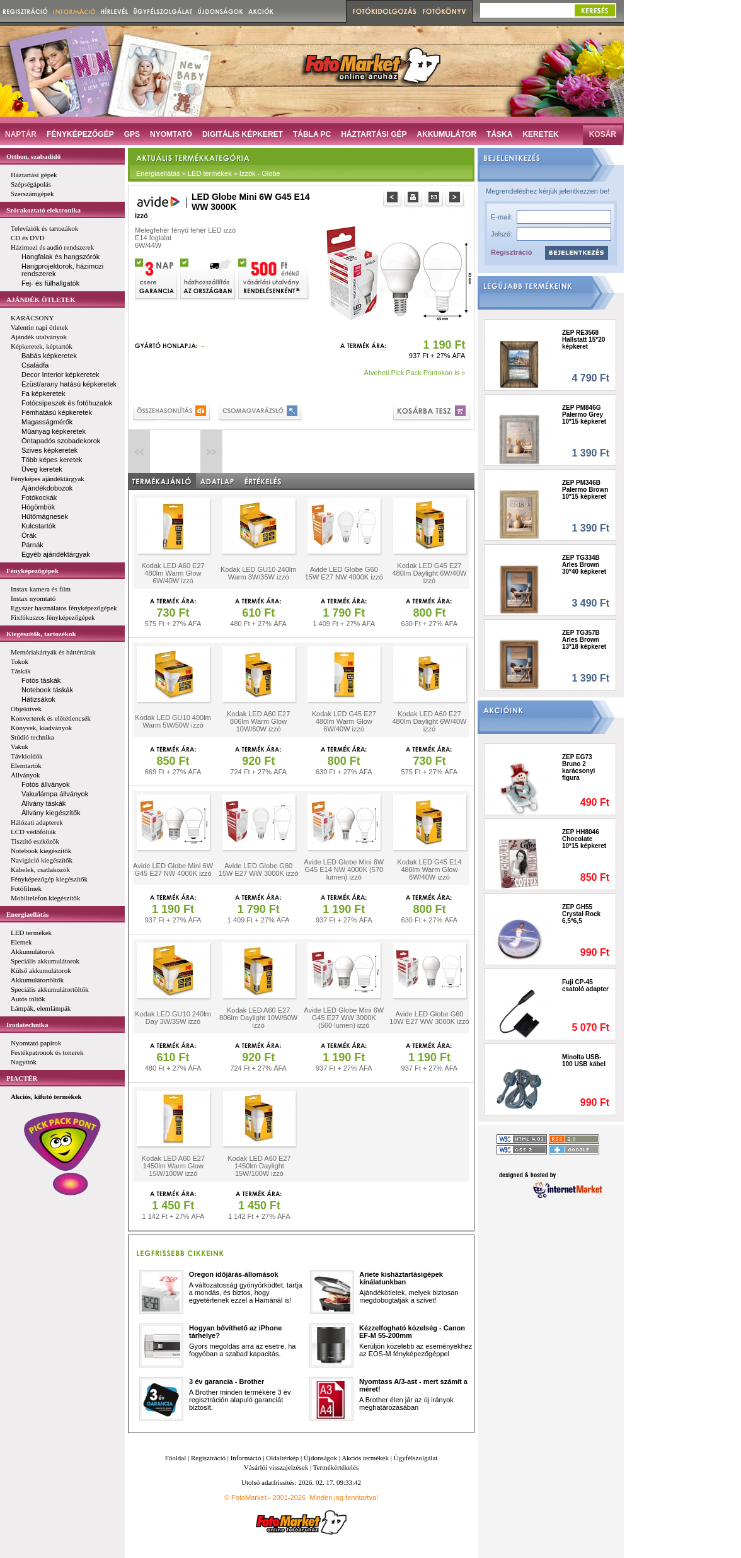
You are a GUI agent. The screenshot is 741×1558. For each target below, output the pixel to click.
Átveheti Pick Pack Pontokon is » (415, 372)
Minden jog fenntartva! (343, 1497)
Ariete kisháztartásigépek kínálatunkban (401, 1278)
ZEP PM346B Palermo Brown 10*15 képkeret (585, 489)
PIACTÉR (22, 1078)
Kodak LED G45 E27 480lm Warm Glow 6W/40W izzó (344, 721)
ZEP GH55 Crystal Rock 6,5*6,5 (581, 914)
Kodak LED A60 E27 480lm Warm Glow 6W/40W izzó (172, 573)
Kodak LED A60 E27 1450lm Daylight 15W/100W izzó (258, 1165)
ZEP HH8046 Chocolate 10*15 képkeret (584, 838)
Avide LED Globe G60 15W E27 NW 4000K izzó (344, 573)
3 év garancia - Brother (226, 1381)
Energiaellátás (27, 914)
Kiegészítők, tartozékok (41, 633)
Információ (246, 1458)
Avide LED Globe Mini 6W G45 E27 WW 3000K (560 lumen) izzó (344, 1017)
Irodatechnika (27, 1024)
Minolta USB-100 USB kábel (584, 1060)
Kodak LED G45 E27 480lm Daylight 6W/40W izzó (429, 573)
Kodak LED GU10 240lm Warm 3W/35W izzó (258, 573)
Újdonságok (320, 1458)
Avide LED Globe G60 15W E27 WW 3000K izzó (259, 869)
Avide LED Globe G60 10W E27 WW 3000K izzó (429, 1017)
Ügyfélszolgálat (416, 1458)
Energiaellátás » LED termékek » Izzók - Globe (208, 173)
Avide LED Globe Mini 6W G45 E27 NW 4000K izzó (173, 869)
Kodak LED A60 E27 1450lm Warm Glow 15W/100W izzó (173, 1165)
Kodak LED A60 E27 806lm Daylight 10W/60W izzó (258, 1017)
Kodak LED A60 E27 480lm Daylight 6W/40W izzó (429, 721)
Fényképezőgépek (32, 570)
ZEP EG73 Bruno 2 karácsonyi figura (578, 767)
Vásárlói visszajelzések (276, 1467)
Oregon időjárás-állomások (234, 1274)
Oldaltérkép (282, 1458)
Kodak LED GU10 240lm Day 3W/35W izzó (172, 1017)
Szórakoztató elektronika (43, 210)
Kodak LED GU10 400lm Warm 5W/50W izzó (172, 721)
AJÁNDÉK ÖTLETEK (41, 299)
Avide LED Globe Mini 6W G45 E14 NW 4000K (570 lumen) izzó (344, 869)
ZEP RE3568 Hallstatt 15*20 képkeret (583, 339)
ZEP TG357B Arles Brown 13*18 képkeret (584, 639)
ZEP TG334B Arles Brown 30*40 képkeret (584, 564)
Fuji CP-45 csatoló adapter (585, 985)
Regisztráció (511, 252)
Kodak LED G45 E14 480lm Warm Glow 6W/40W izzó (429, 869)
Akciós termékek (365, 1458)
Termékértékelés (336, 1467)
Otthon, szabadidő (33, 156)
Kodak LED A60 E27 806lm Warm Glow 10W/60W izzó (258, 721)
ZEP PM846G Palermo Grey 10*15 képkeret (584, 414)
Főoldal (176, 1458)
